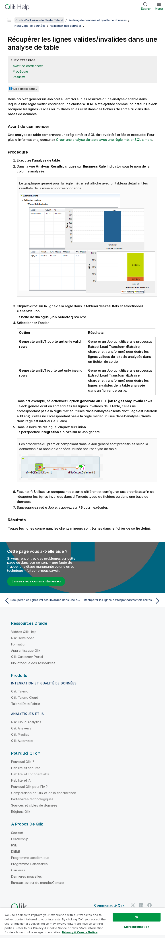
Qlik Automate (22, 741)
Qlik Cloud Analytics (26, 722)
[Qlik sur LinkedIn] (141, 905)
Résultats (19, 77)
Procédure (20, 71)
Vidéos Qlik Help (24, 632)
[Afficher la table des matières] (9, 20)
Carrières (18, 870)
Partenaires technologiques (32, 799)
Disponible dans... (25, 88)
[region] (82, 923)
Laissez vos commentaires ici (36, 581)
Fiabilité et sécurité (25, 768)
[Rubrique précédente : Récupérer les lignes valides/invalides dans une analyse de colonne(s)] (42, 601)
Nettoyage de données (29, 25)
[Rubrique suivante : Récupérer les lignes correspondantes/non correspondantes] (123, 601)
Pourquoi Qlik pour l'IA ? (29, 786)
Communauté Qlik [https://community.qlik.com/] (109, 905)
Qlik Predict (20, 734)
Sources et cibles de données (34, 805)
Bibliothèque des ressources (33, 663)
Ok (137, 917)
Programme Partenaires (29, 864)
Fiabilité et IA (21, 780)
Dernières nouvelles (26, 876)
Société (17, 833)
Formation (18, 644)
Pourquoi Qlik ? (22, 762)
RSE (14, 845)
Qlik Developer (22, 638)
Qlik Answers (21, 728)
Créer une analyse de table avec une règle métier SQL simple (104, 139)
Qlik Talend (19, 691)
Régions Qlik (20, 811)
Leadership (20, 839)
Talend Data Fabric (25, 704)
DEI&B (15, 851)
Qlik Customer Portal (27, 657)
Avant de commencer (28, 66)
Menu (159, 8)
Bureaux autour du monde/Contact (37, 883)
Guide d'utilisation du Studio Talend (39, 20)
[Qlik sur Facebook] (149, 905)
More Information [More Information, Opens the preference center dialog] (136, 926)
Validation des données (66, 25)
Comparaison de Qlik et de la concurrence (43, 793)
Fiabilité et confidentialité (30, 774)
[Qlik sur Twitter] (133, 905)
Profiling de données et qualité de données (98, 20)
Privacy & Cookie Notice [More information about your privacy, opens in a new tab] (79, 932)
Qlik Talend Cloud (24, 697)
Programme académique (30, 858)
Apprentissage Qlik (25, 650)
